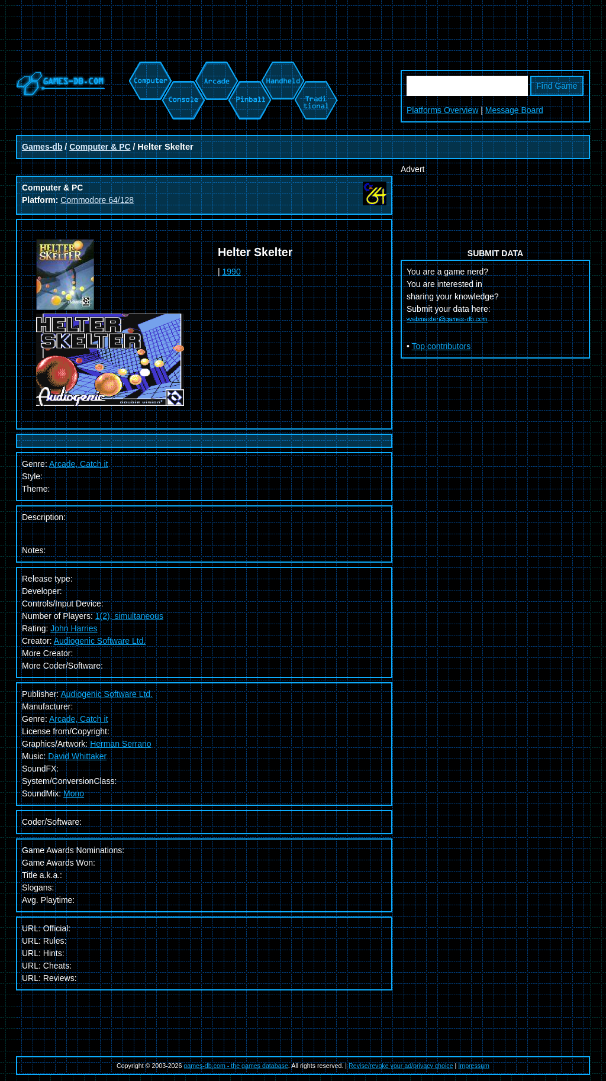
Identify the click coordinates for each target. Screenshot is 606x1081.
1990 (232, 271)
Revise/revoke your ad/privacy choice (401, 1065)
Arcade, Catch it (78, 719)
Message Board (514, 110)
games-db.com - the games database (235, 1065)
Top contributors (441, 346)
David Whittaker (77, 756)
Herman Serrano (121, 743)
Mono (73, 793)
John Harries (73, 628)
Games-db (42, 146)
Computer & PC (99, 146)
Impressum (473, 1065)
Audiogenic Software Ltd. (100, 641)
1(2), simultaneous (129, 616)
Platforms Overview (442, 110)
